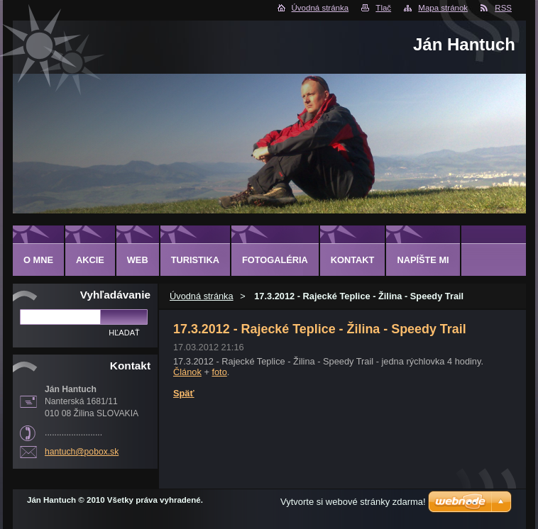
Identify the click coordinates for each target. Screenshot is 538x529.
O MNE (38, 260)
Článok (187, 372)
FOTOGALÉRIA (275, 260)
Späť (183, 393)
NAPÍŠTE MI (423, 260)
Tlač (383, 8)
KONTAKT (353, 260)
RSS (503, 8)
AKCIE (90, 260)
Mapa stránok (443, 8)
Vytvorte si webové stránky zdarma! (353, 501)
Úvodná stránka (320, 8)
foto (219, 372)
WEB (137, 260)
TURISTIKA (195, 260)
